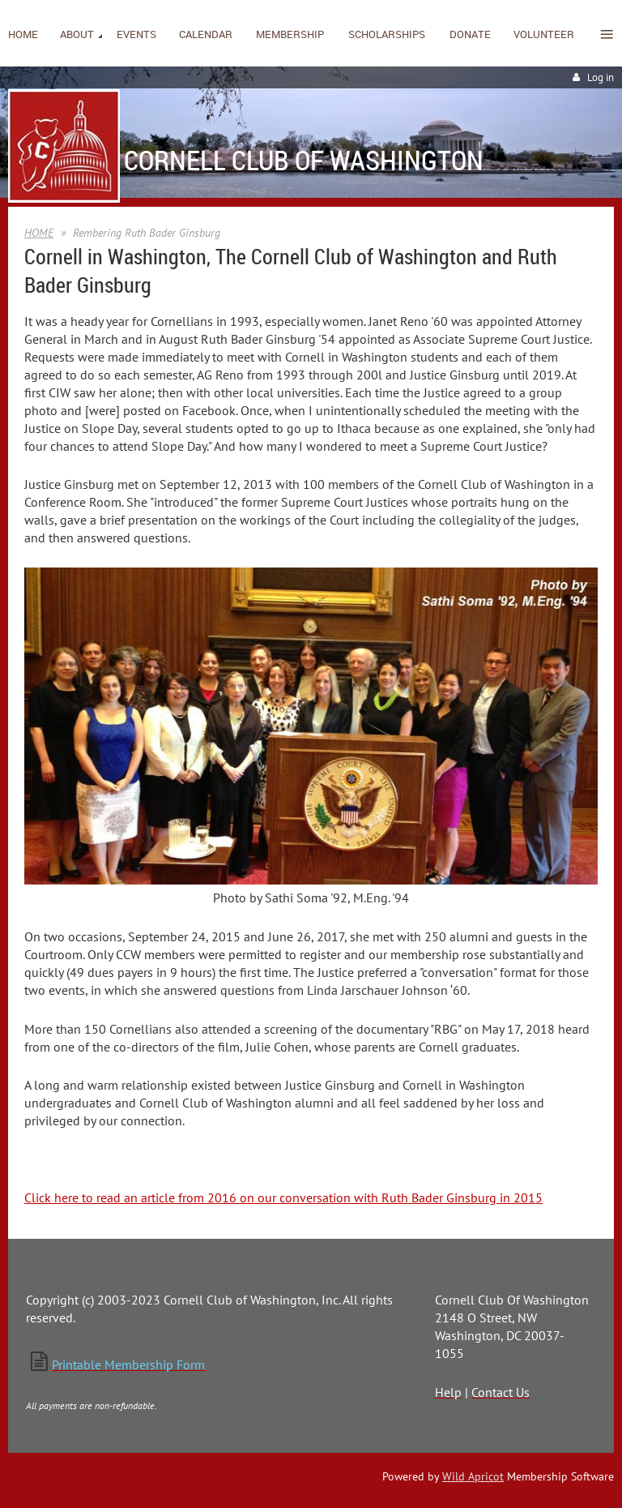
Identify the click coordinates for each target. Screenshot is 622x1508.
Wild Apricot (473, 1476)
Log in (600, 77)
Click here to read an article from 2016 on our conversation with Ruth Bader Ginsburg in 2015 (283, 1197)
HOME (38, 232)
